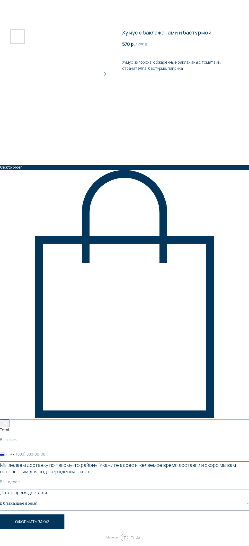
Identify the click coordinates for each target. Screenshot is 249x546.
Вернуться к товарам (23, 7)
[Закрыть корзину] (4, 423)
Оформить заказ (32, 521)
